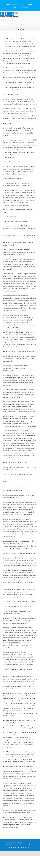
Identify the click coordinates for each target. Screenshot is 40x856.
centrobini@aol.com (20, 7)
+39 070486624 (27, 4)
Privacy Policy (18, 845)
